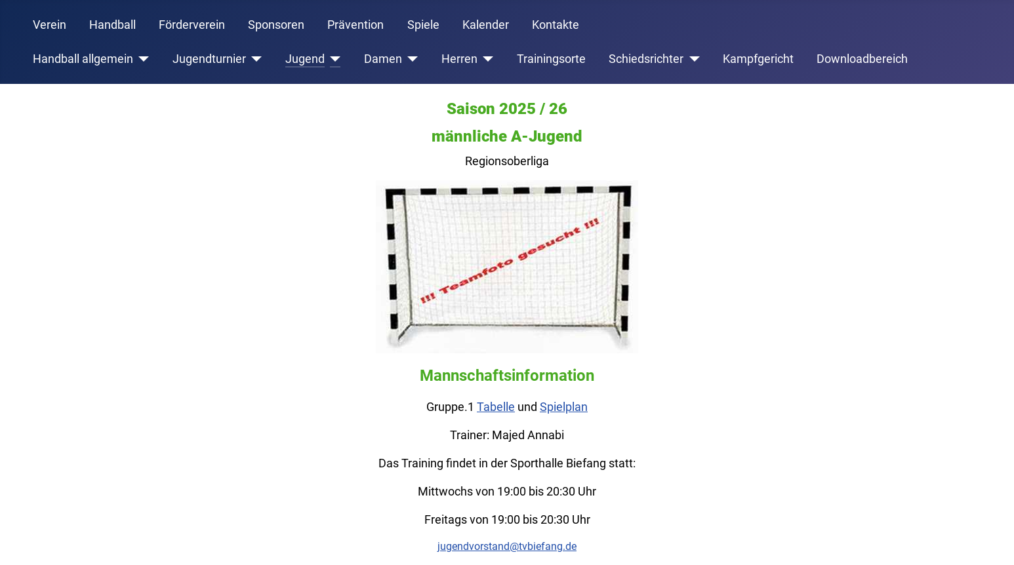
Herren (459, 59)
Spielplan (564, 407)
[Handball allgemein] (141, 59)
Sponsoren (276, 24)
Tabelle (496, 407)
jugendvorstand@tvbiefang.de (507, 546)
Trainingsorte (551, 59)
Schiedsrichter (646, 59)
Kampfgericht (758, 59)
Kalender (485, 24)
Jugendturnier (209, 59)
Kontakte (555, 24)
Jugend (305, 59)
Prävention (355, 24)
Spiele (423, 24)
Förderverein (192, 24)
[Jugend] (333, 59)
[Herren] (485, 59)
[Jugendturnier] (254, 59)
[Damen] (410, 59)
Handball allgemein (83, 59)
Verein (49, 24)
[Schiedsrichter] (691, 59)
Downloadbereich (862, 59)
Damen (383, 59)
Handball (112, 24)
